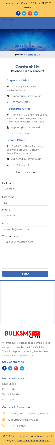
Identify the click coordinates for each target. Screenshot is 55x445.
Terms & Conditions (12, 394)
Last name (8, 197)
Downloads (8, 389)
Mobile (6, 209)
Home (19, 54)
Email (5, 223)
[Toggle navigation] (6, 25)
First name (8, 183)
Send (25, 273)
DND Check (9, 383)
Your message (10, 236)
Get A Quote (9, 399)
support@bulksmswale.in (26, 96)
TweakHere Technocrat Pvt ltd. (33, 440)
